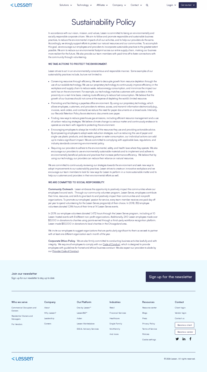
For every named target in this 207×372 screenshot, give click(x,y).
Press (144, 318)
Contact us (179, 318)
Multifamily (115, 329)
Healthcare (114, 318)
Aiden (79, 318)
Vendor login (180, 313)
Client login (180, 307)
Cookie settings (149, 339)
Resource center (149, 307)
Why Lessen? (50, 313)
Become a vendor (185, 332)
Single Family (116, 323)
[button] (66, 5)
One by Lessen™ (84, 307)
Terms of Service (149, 329)
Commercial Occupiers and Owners (24, 309)
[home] (25, 5)
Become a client (184, 325)
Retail (112, 307)
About (47, 307)
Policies (145, 334)
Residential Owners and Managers (22, 317)
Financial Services (118, 313)
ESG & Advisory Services (88, 329)
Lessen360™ (82, 313)
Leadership (49, 318)
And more (114, 334)
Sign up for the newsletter (170, 276)
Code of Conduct (111, 244)
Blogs (144, 313)
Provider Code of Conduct (65, 251)
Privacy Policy (148, 323)
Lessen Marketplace (85, 323)
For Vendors (17, 324)
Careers (47, 323)
